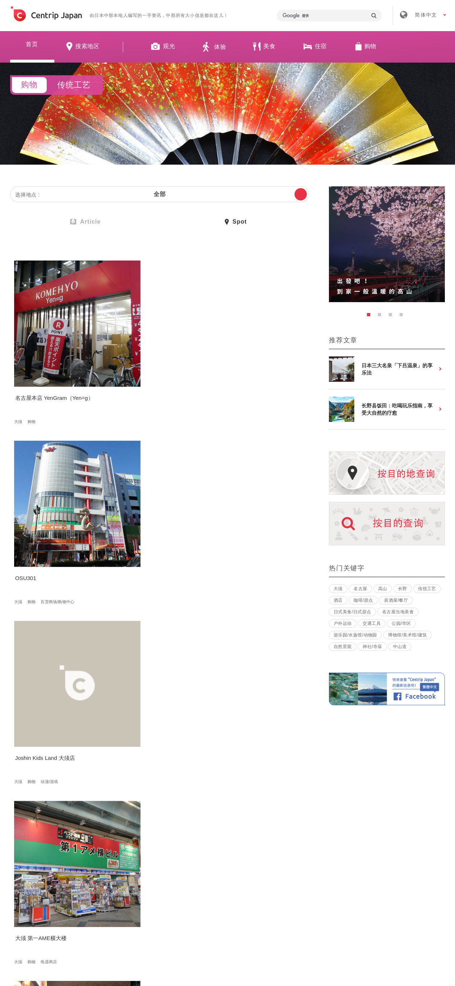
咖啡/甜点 (363, 600)
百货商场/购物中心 (159, 383)
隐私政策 (293, 880)
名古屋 (360, 588)
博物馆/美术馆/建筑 (407, 635)
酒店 (338, 600)
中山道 (399, 646)
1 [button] (370, 316)
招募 (205, 880)
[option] (387, 244)
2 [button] (381, 316)
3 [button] (392, 316)
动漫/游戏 (251, 383)
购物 (33, 383)
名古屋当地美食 (398, 611)
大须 (20, 383)
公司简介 (167, 880)
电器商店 (50, 528)
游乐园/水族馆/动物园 (355, 635)
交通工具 (372, 623)
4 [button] (403, 316)
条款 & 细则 (246, 880)
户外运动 (343, 623)
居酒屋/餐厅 (396, 600)
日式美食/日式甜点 (352, 611)
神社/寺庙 (372, 646)
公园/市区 (401, 623)
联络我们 (336, 880)
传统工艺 (427, 588)
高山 (120, 673)
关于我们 (124, 880)
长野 (402, 588)
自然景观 (343, 646)
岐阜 (133, 673)
